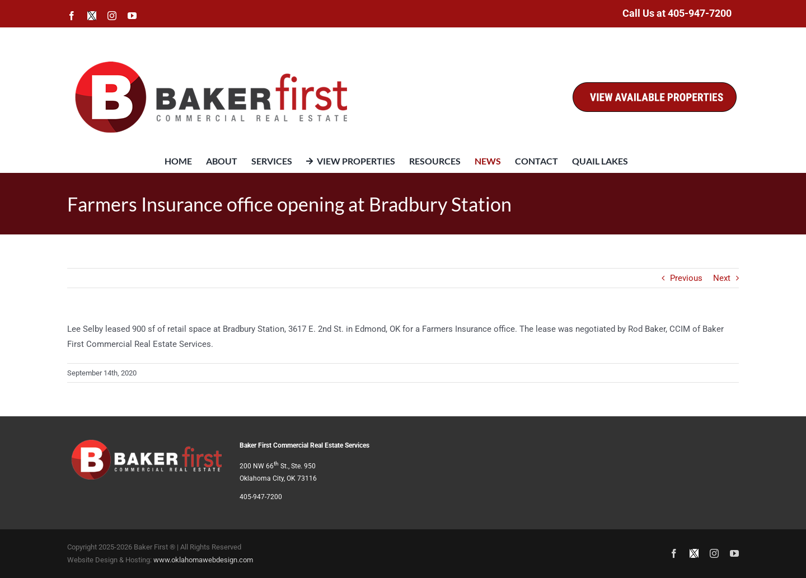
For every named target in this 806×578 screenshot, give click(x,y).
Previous (686, 278)
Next (721, 278)
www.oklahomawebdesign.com (203, 560)
